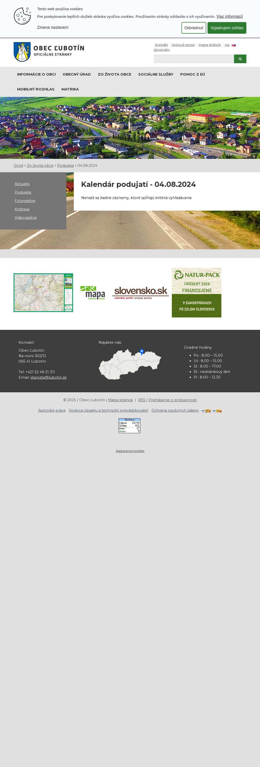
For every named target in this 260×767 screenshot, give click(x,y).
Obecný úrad (77, 74)
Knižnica (22, 209)
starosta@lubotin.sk (48, 377)
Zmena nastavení (52, 27)
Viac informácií (229, 16)
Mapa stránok (210, 45)
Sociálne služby (155, 74)
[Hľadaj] (194, 59)
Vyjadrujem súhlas (226, 28)
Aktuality (22, 184)
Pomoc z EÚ (192, 74)
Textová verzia (183, 45)
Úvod (18, 165)
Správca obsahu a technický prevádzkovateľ (108, 410)
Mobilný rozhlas (35, 89)
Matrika (70, 89)
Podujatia (65, 165)
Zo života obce (114, 74)
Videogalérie (26, 217)
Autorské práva (51, 410)
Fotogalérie (25, 201)
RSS (227, 45)
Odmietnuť (194, 28)
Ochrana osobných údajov (175, 410)
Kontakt (161, 45)
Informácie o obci (36, 74)
